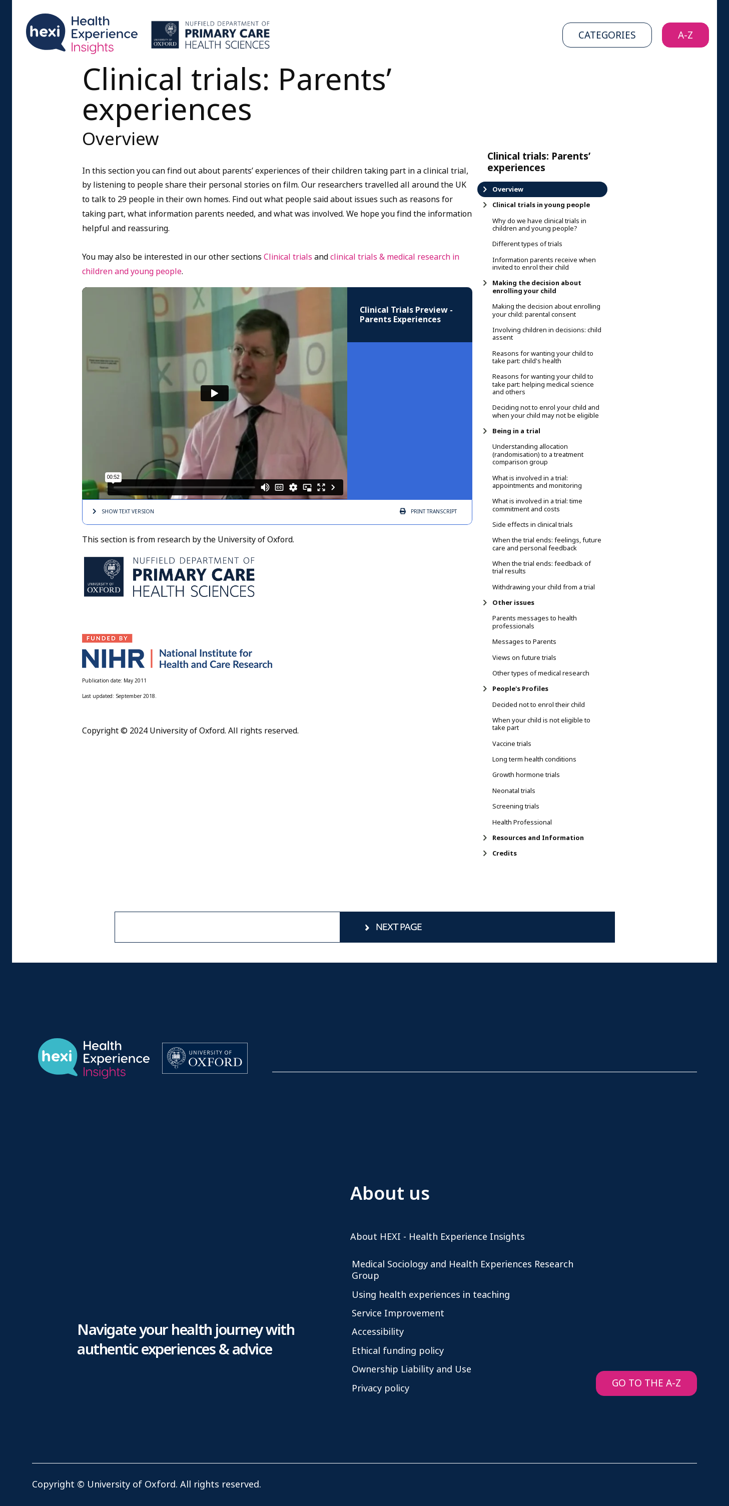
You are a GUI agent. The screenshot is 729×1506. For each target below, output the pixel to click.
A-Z (685, 35)
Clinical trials (289, 257)
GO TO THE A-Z (646, 1383)
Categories (607, 35)
